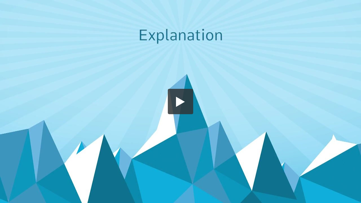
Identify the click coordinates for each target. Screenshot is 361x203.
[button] (180, 101)
